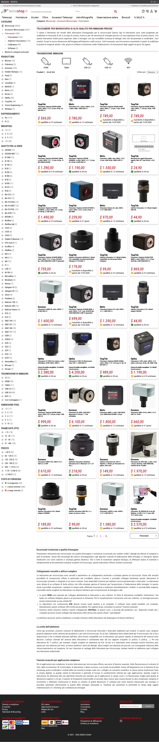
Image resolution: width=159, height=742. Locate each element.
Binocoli (126, 17)
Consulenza (85, 707)
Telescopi (7, 17)
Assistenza (85, 704)
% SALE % (139, 17)
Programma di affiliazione (91, 721)
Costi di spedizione (49, 726)
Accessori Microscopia (67, 21)
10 (106, 536)
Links (43, 712)
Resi (43, 728)
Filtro (45, 17)
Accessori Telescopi (62, 17)
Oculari (35, 17)
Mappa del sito (47, 709)
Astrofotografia (84, 17)
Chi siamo (45, 704)
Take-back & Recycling (11, 712)
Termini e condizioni (10, 704)
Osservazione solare (107, 17)
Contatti (83, 709)
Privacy (5, 709)
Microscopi (51, 21)
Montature (21, 17)
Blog (82, 712)
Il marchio (6, 707)
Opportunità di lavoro (50, 707)
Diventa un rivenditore (89, 723)
